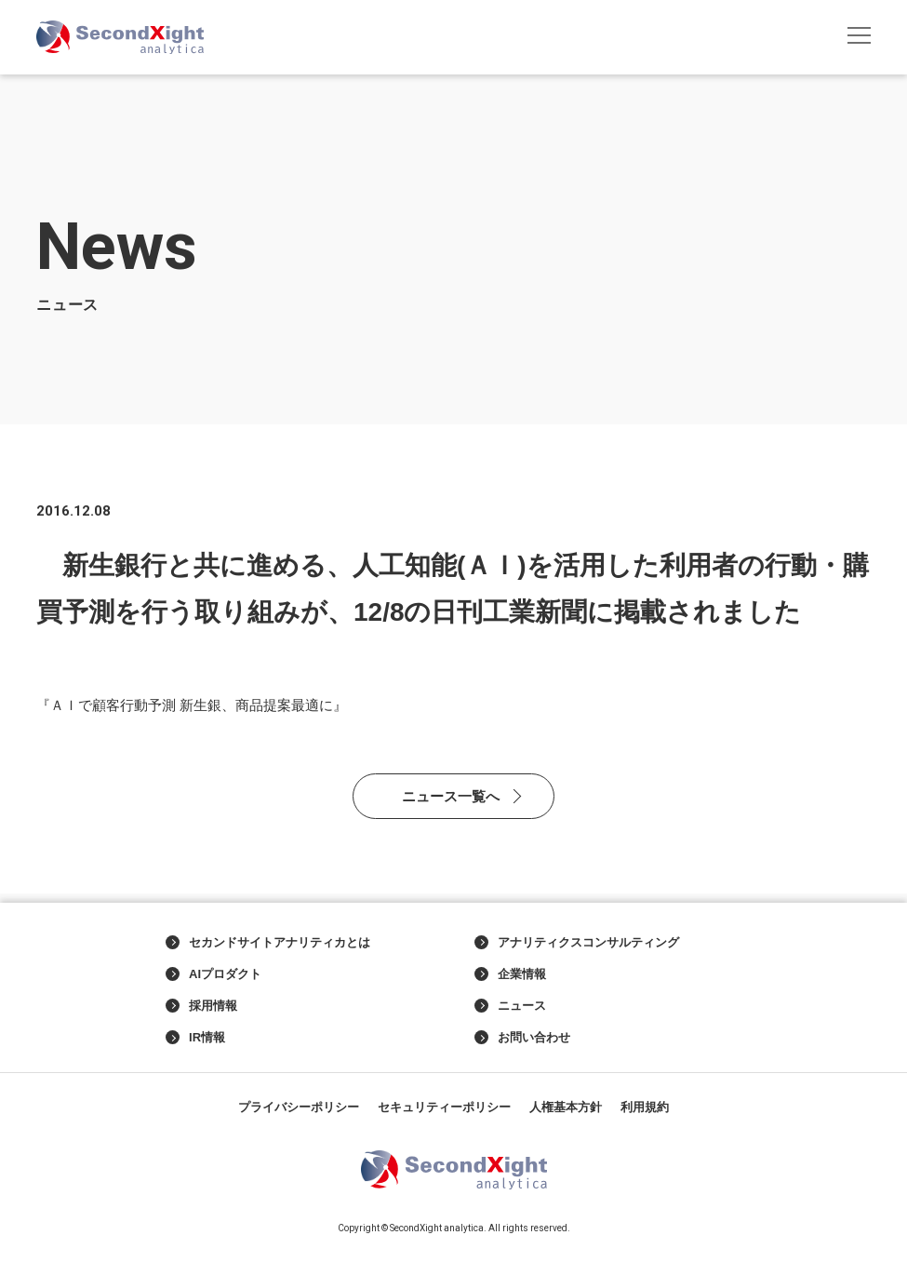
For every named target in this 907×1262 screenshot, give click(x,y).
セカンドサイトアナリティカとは (268, 942)
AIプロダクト (213, 974)
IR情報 (195, 1037)
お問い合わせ (522, 1037)
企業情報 (510, 974)
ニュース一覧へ (451, 796)
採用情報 (201, 1006)
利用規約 (644, 1107)
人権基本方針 (565, 1107)
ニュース (510, 1006)
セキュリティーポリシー (444, 1107)
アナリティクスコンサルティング (576, 942)
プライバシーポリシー (298, 1107)
